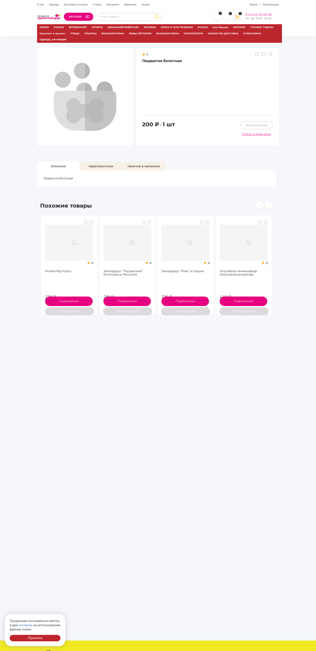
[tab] (58, 166)
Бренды (54, 4)
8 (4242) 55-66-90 (258, 15)
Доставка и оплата (76, 4)
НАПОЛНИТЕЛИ (193, 33)
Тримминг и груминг (52, 33)
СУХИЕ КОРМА (252, 33)
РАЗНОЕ (203, 27)
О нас (40, 4)
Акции (145, 4)
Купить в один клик (256, 134)
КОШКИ (44, 27)
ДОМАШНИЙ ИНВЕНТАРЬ (123, 27)
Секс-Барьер (220, 27)
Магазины (112, 4)
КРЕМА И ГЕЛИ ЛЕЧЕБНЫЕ (177, 27)
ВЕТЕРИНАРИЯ (78, 27)
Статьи (97, 4)
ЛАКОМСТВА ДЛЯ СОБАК (223, 33)
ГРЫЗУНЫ (90, 33)
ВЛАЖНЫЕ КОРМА (112, 33)
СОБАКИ (59, 27)
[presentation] (260, 205)
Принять (35, 638)
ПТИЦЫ (74, 33)
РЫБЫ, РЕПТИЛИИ (140, 33)
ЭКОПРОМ (239, 27)
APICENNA (150, 27)
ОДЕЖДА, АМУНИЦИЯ (53, 39)
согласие (25, 625)
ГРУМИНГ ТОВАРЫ (261, 27)
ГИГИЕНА (97, 27)
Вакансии (130, 4)
